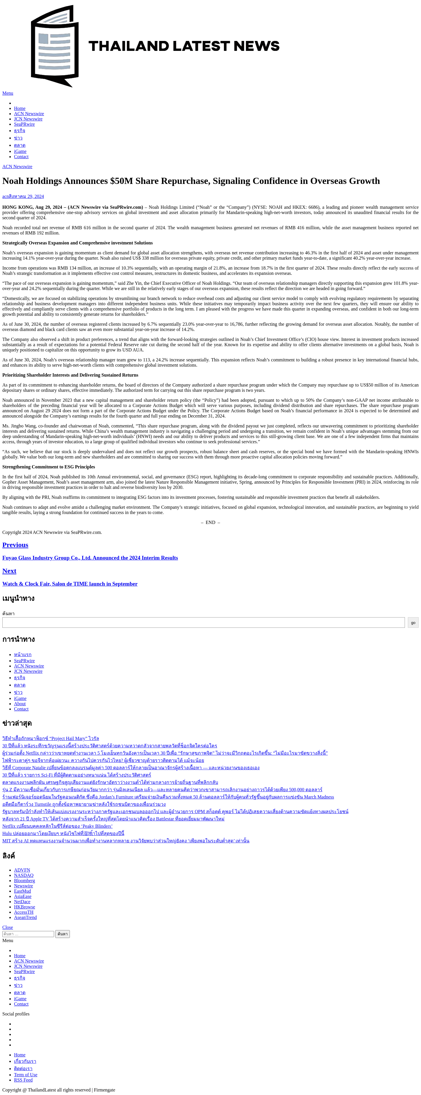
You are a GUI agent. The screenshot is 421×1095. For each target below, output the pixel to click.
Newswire (23, 885)
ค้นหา (8, 613)
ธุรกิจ (19, 130)
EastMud (22, 891)
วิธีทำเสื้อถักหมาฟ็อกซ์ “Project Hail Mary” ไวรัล (50, 738)
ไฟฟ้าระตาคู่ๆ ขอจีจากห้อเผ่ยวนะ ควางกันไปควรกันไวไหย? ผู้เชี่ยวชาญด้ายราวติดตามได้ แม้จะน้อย (103, 760)
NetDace (22, 901)
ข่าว (18, 137)
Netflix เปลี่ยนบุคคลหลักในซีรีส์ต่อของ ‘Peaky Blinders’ (57, 826)
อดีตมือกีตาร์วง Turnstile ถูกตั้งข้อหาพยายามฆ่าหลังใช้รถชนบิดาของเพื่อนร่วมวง (84, 804)
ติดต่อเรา (23, 1068)
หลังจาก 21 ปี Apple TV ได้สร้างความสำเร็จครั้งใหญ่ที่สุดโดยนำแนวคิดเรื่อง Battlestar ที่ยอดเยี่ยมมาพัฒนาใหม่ (113, 818)
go (413, 622)
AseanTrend (25, 917)
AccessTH (24, 912)
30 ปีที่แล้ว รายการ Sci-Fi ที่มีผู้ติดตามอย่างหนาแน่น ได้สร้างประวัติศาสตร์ (76, 774)
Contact (21, 156)
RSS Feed (23, 1079)
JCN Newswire (28, 118)
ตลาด (19, 145)
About (20, 703)
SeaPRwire (24, 124)
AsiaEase (23, 896)
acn (5, 196)
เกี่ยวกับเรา (25, 1061)
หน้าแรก (23, 654)
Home (19, 108)
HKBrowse (24, 906)
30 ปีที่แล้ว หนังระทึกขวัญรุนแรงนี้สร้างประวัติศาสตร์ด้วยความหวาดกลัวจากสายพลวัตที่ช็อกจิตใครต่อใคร (109, 745)
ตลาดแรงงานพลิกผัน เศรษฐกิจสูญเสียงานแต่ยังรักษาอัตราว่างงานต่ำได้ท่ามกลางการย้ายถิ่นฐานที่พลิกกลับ (110, 782)
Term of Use (25, 1074)
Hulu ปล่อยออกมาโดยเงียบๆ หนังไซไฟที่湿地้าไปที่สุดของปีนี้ (63, 833)
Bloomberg (24, 880)
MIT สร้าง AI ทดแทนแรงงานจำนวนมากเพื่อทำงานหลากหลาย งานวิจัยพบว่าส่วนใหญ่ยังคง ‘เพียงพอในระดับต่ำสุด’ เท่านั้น (125, 840)
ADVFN (22, 870)
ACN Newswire (29, 113)
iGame (20, 151)
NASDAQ (24, 875)
